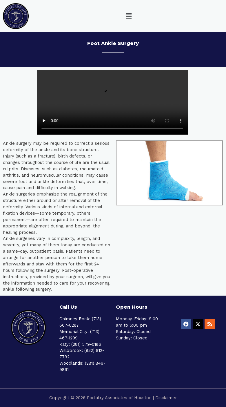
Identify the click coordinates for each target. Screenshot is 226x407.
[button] (129, 16)
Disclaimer (166, 397)
